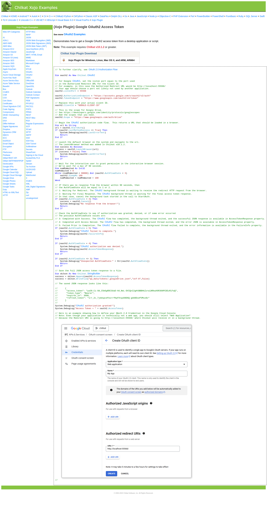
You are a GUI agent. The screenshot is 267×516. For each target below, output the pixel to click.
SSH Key (30, 141)
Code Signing (8, 109)
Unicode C (13, 20)
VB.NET (40, 20)
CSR (5, 95)
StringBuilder (93, 273)
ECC (5, 138)
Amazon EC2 (8, 49)
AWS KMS (7, 43)
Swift (262, 16)
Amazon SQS (8, 66)
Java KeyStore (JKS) (35, 49)
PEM (28, 101)
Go (125, 16)
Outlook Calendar (33, 92)
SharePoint (30, 152)
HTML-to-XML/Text (11, 192)
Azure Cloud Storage (12, 75)
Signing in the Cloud (34, 155)
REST (28, 115)
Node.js (153, 16)
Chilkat (4, 16)
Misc (28, 66)
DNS (5, 118)
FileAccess (7, 152)
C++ (51, 16)
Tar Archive (30, 167)
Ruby (241, 16)
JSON (28, 37)
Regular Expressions (35, 124)
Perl (192, 16)
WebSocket (31, 175)
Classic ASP (91, 16)
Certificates (7, 103)
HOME (13, 16)
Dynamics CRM (9, 132)
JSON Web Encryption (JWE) (38, 40)
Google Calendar (10, 169)
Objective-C (165, 16)
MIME (28, 58)
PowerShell (218, 16)
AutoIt (35, 16)
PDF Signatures (32, 98)
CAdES (6, 92)
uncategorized (32, 198)
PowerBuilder (203, 16)
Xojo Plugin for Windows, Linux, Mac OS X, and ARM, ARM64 (101, 60)
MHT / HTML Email (34, 55)
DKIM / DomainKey (11, 115)
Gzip (5, 189)
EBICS (6, 135)
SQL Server (251, 16)
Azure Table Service (11, 83)
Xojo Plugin (97, 20)
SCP (28, 126)
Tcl (4, 20)
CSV (5, 98)
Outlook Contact (33, 95)
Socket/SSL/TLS (33, 158)
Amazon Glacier (9, 52)
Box (4, 89)
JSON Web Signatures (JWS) (38, 43)
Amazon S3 (8, 55)
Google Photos (9, 181)
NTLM (28, 69)
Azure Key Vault (9, 78)
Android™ (24, 16)
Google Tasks (8, 187)
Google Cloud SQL (11, 172)
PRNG (29, 112)
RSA (28, 121)
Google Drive (8, 178)
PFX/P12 (30, 103)
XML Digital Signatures (35, 187)
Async (5, 72)
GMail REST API (10, 158)
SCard (28, 129)
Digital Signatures (10, 126)
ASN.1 (5, 40)
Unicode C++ (27, 20)
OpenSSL (30, 86)
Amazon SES (8, 60)
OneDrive (30, 83)
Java (132, 16)
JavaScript (142, 16)
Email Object (8, 144)
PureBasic (231, 16)
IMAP (28, 35)
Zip (27, 192)
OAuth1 (29, 72)
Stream (29, 164)
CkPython (78, 16)
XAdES (29, 181)
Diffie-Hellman (9, 124)
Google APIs (8, 167)
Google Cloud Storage (12, 175)
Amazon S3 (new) (10, 58)
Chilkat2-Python (63, 16)
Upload (29, 172)
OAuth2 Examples (74, 34)
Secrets (29, 149)
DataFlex (104, 16)
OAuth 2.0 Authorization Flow (103, 69)
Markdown (30, 60)
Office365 (30, 80)
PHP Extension (180, 16)
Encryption (7, 146)
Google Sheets (9, 184)
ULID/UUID (31, 169)
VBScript (50, 20)
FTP (5, 149)
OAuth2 (29, 75)
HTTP (5, 195)
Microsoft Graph (32, 63)
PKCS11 (29, 106)
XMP (28, 189)
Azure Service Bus (11, 80)
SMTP (28, 135)
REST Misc (31, 118)
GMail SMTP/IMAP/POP (13, 161)
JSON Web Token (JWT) (36, 46)
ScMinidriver (31, 146)
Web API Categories (11, 32)
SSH (28, 138)
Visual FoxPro (82, 20)
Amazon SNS (8, 63)
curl (27, 195)
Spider (29, 161)
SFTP (28, 132)
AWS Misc (7, 46)
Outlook (29, 89)
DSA (5, 121)
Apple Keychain (9, 69)
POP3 (28, 109)
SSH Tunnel (31, 144)
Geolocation (8, 164)
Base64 (6, 86)
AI (4, 37)
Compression (8, 112)
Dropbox (6, 129)
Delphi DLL (116, 16)
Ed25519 (7, 141)
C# (45, 16)
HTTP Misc (30, 32)
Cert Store (7, 101)
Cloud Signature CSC (12, 106)
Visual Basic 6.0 (65, 20)
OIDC (28, 78)
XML (28, 184)
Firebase (6, 155)
